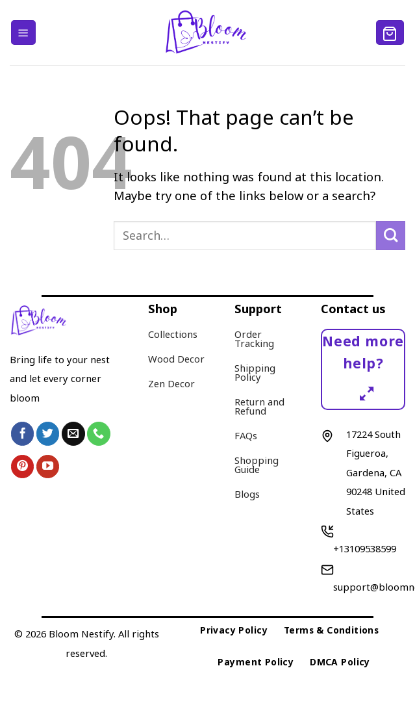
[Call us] (98, 433)
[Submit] (390, 235)
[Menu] (23, 32)
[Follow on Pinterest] (22, 466)
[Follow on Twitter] (48, 433)
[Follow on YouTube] (48, 466)
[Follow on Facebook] (22, 433)
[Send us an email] (73, 433)
